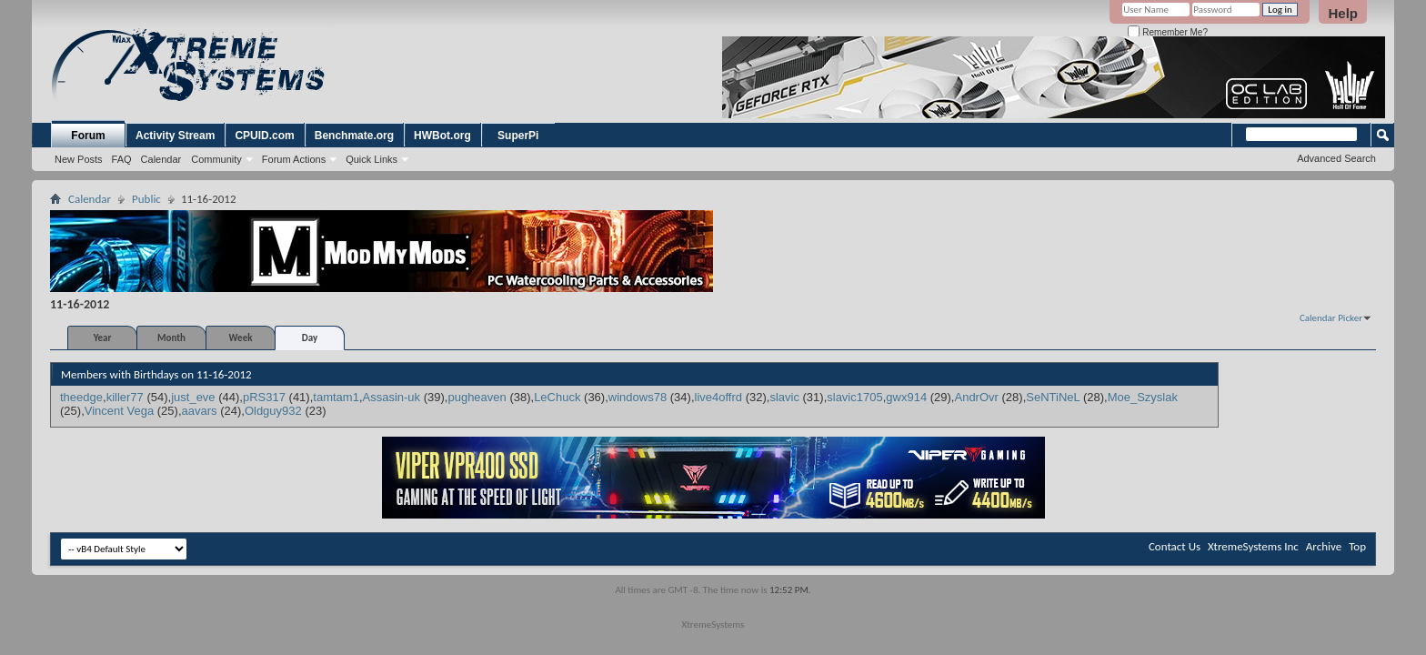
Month (171, 338)
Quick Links (371, 159)
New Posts (79, 159)
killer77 (125, 397)
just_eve (193, 397)
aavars (199, 411)
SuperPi (517, 135)
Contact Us (1174, 546)
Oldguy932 (273, 411)
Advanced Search (1336, 158)
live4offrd (719, 397)
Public (146, 199)
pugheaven (476, 397)
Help (1343, 13)
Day (309, 338)
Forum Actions (294, 159)
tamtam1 (336, 397)
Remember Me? (1167, 32)
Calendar (161, 159)
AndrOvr (976, 397)
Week (241, 338)
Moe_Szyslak (1143, 397)
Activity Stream (175, 135)
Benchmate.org (354, 135)
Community (216, 159)
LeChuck (557, 397)
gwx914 (906, 397)
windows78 (637, 397)
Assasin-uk (392, 397)
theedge (81, 397)
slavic (784, 397)
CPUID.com (264, 135)
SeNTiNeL (1053, 397)
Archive (1323, 546)
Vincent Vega (119, 411)
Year (103, 338)
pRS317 (264, 397)
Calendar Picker (1331, 318)
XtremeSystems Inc (1253, 546)
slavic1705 (854, 397)
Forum (88, 135)
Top (1357, 546)
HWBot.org (442, 135)
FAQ (122, 159)
